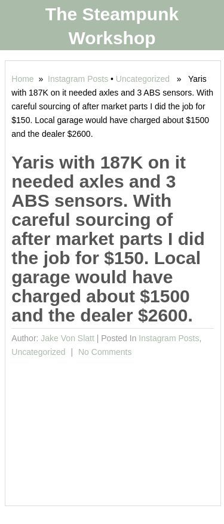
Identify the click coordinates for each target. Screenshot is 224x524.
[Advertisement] (112, 428)
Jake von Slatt (67, 338)
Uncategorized (143, 79)
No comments (103, 352)
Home (22, 79)
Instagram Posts (78, 79)
